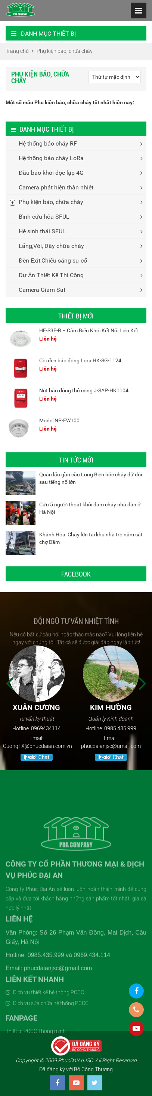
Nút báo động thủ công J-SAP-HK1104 (83, 390)
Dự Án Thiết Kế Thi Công (51, 275)
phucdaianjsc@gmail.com (113, 746)
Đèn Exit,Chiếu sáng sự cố (53, 260)
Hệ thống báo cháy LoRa (51, 158)
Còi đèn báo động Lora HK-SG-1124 (80, 360)
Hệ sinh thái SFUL (42, 231)
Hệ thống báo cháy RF (48, 143)
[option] (39, 704)
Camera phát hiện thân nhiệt (56, 187)
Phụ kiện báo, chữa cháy (51, 202)
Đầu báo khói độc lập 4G (51, 172)
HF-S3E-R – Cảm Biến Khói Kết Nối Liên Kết (88, 330)
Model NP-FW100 (59, 420)
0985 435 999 (123, 728)
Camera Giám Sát (42, 289)
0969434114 (48, 728)
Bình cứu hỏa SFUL (44, 216)
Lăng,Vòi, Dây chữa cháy (51, 245)
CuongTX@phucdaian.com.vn (40, 746)
